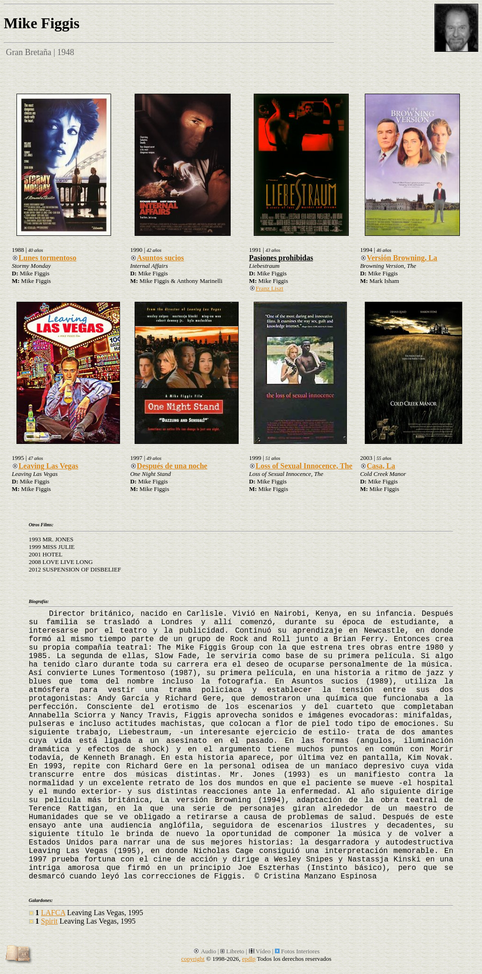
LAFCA (53, 913)
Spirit (49, 921)
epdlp (249, 958)
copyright (193, 958)
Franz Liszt (266, 288)
